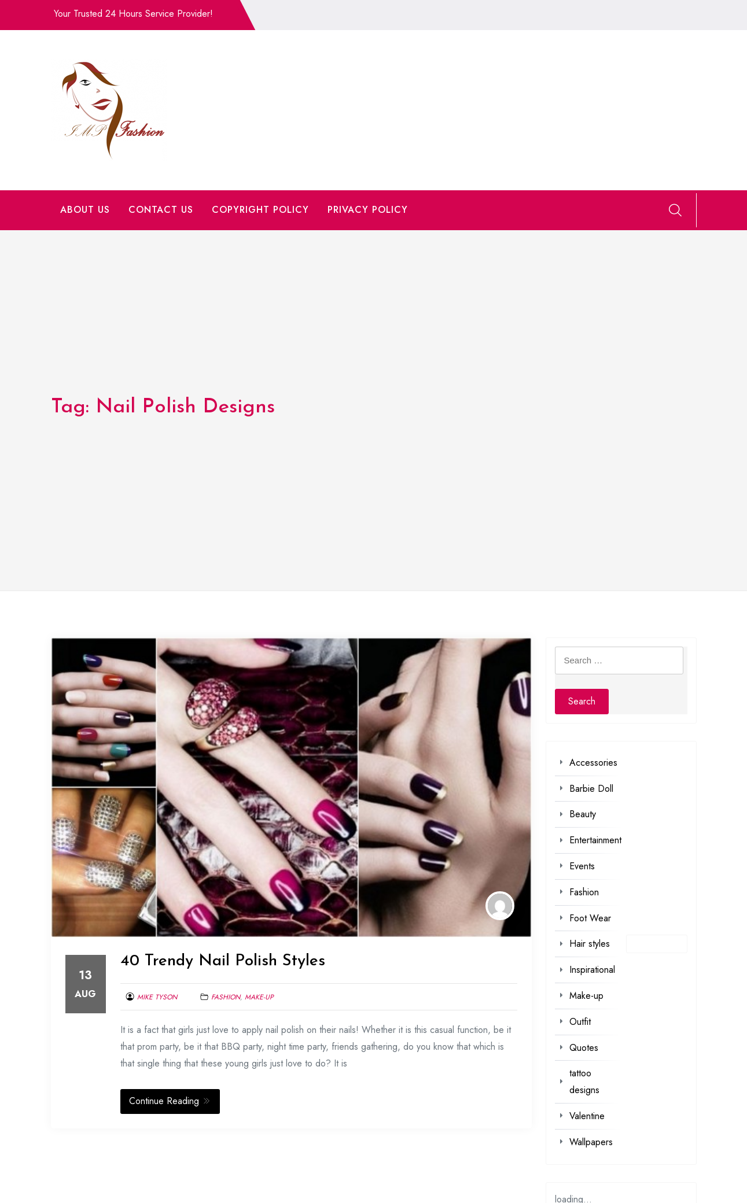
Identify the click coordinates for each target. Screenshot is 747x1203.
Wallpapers (591, 1142)
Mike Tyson (157, 997)
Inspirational (592, 969)
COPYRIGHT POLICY (260, 209)
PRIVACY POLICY (367, 209)
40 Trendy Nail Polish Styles (222, 961)
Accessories (593, 762)
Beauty (582, 814)
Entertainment (595, 840)
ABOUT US (85, 209)
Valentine (587, 1116)
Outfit (580, 1021)
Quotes (583, 1047)
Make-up (259, 997)
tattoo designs (584, 1082)
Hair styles (589, 943)
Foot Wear (590, 918)
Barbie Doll (591, 788)
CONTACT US (160, 209)
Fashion (225, 997)
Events (582, 866)
